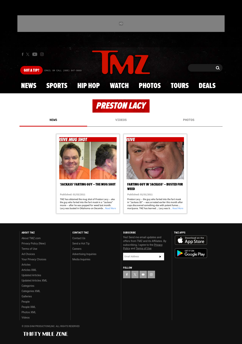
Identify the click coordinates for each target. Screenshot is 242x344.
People (26, 301)
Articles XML (29, 269)
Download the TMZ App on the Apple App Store (191, 240)
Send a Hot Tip (81, 243)
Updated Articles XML (34, 280)
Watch (119, 85)
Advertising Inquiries (84, 254)
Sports (56, 85)
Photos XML (29, 312)
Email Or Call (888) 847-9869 (62, 70)
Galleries (27, 296)
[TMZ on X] (28, 54)
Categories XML (31, 291)
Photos (150, 85)
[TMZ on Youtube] (35, 54)
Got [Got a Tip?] (31, 70)
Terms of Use (29, 248)
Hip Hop (88, 85)
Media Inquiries (81, 259)
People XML (29, 306)
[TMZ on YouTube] (143, 274)
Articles (26, 264)
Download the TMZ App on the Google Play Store (191, 253)
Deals (207, 85)
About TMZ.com (31, 238)
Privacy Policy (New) (34, 243)
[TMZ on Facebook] (22, 54)
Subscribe (160, 256)
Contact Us (78, 238)
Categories (28, 285)
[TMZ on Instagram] (42, 54)
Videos (121, 120)
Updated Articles (31, 275)
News (28, 85)
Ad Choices (28, 254)
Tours (180, 85)
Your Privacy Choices (34, 259)
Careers (76, 248)
